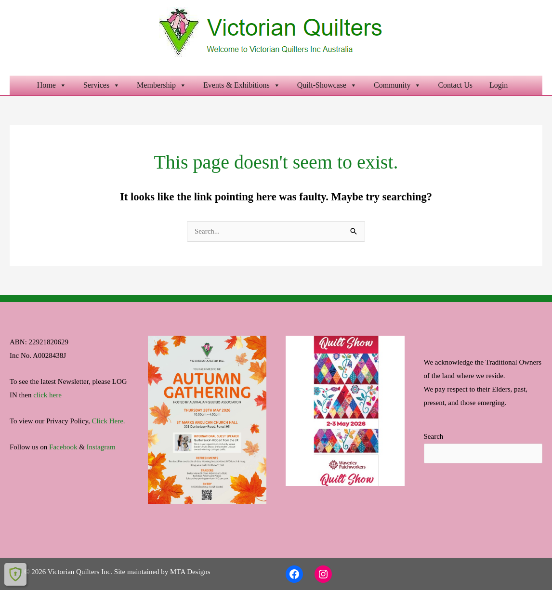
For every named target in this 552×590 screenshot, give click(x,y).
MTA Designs (190, 572)
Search (434, 436)
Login (498, 85)
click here (47, 395)
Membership (161, 85)
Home (51, 85)
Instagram (101, 447)
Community (397, 85)
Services (101, 85)
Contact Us (455, 85)
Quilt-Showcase (327, 85)
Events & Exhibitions (241, 85)
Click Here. (108, 421)
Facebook (63, 447)
